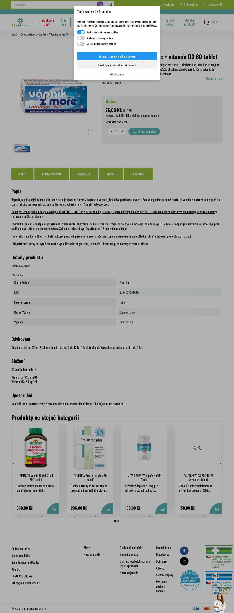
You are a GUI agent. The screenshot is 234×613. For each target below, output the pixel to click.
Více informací (117, 74)
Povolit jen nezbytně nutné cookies (117, 65)
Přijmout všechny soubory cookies (117, 56)
